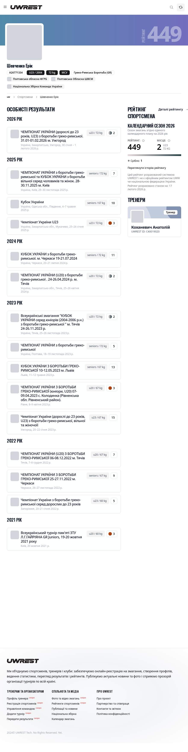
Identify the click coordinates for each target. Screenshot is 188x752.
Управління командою (24, 709)
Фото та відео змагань (69, 698)
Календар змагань (63, 719)
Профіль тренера (21, 698)
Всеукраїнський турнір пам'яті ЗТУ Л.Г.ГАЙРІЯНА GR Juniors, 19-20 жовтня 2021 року (51, 537)
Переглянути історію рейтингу (147, 168)
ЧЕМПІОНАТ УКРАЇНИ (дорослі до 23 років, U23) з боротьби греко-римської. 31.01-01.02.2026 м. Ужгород (52, 136)
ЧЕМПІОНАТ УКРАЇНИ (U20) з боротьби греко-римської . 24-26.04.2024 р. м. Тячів (52, 279)
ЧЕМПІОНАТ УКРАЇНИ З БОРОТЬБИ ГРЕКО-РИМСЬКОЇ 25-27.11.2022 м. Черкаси (48, 479)
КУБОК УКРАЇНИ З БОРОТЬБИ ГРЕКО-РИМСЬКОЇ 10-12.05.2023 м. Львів (50, 368)
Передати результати (23, 719)
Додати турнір (19, 714)
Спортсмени (25, 97)
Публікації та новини (65, 709)
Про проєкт (104, 698)
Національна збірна (64, 714)
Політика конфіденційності (113, 714)
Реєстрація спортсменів (25, 703)
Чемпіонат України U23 (39, 222)
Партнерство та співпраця (113, 703)
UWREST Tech (24, 732)
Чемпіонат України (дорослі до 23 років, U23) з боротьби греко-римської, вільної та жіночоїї (53, 420)
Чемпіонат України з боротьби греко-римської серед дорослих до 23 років (51, 501)
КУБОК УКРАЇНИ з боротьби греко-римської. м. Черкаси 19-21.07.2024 (49, 256)
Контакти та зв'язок (109, 709)
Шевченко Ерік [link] (49, 97)
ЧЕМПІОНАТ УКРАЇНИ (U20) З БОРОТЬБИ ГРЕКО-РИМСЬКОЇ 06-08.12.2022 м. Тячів (53, 455)
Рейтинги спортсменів (69, 703)
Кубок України (32, 202)
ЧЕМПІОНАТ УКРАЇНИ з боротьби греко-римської (52, 347)
